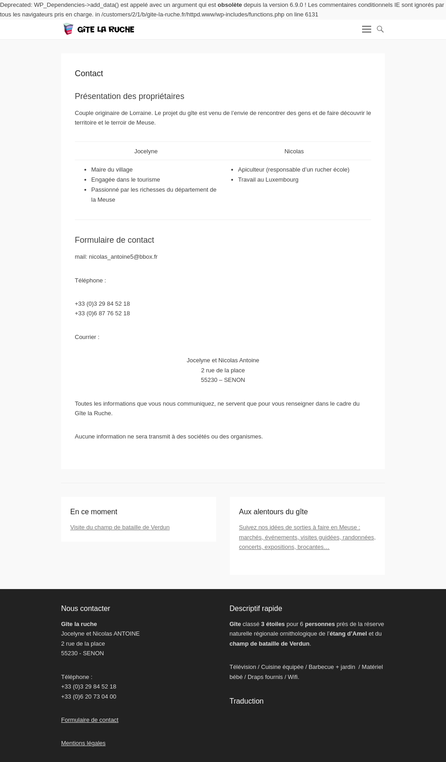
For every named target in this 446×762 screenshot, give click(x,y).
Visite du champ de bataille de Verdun (120, 527)
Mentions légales (83, 743)
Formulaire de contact (90, 719)
